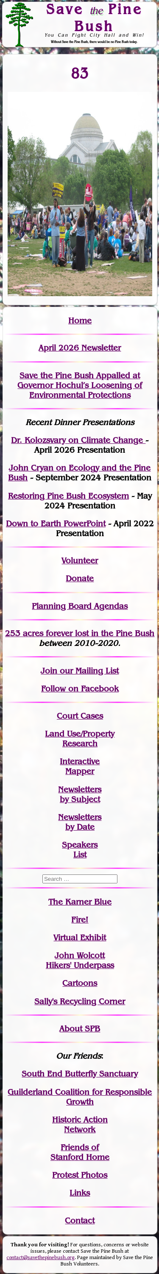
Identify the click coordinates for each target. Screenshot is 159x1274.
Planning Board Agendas (80, 606)
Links (80, 1193)
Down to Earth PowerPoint (56, 523)
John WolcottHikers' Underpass (80, 960)
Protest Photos (79, 1175)
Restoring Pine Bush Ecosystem (68, 496)
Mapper (79, 771)
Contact (80, 1220)
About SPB (79, 1029)
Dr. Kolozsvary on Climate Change (78, 440)
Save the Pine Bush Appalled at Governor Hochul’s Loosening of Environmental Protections (79, 385)
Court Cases (80, 716)
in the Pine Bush (105, 633)
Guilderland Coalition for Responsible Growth (80, 1097)
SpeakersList (80, 850)
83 (80, 73)
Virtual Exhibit (79, 938)
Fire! (79, 920)
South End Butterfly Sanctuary (80, 1074)
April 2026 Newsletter (80, 348)
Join (49, 671)
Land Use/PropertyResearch (79, 738)
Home (80, 321)
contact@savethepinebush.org (40, 1257)
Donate (80, 578)
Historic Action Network (80, 1124)
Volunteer (79, 561)
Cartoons (79, 983)
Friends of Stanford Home (79, 1152)
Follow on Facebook (80, 689)
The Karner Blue (80, 902)
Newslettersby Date (79, 822)
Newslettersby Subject (79, 794)
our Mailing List (88, 671)
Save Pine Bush (94, 17)
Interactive (80, 761)
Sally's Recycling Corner (79, 1001)
